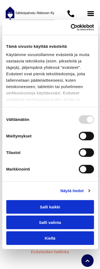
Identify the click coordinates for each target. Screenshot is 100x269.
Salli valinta (50, 222)
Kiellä (50, 238)
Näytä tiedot (72, 190)
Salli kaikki (50, 206)
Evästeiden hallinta (50, 251)
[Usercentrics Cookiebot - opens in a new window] (71, 27)
